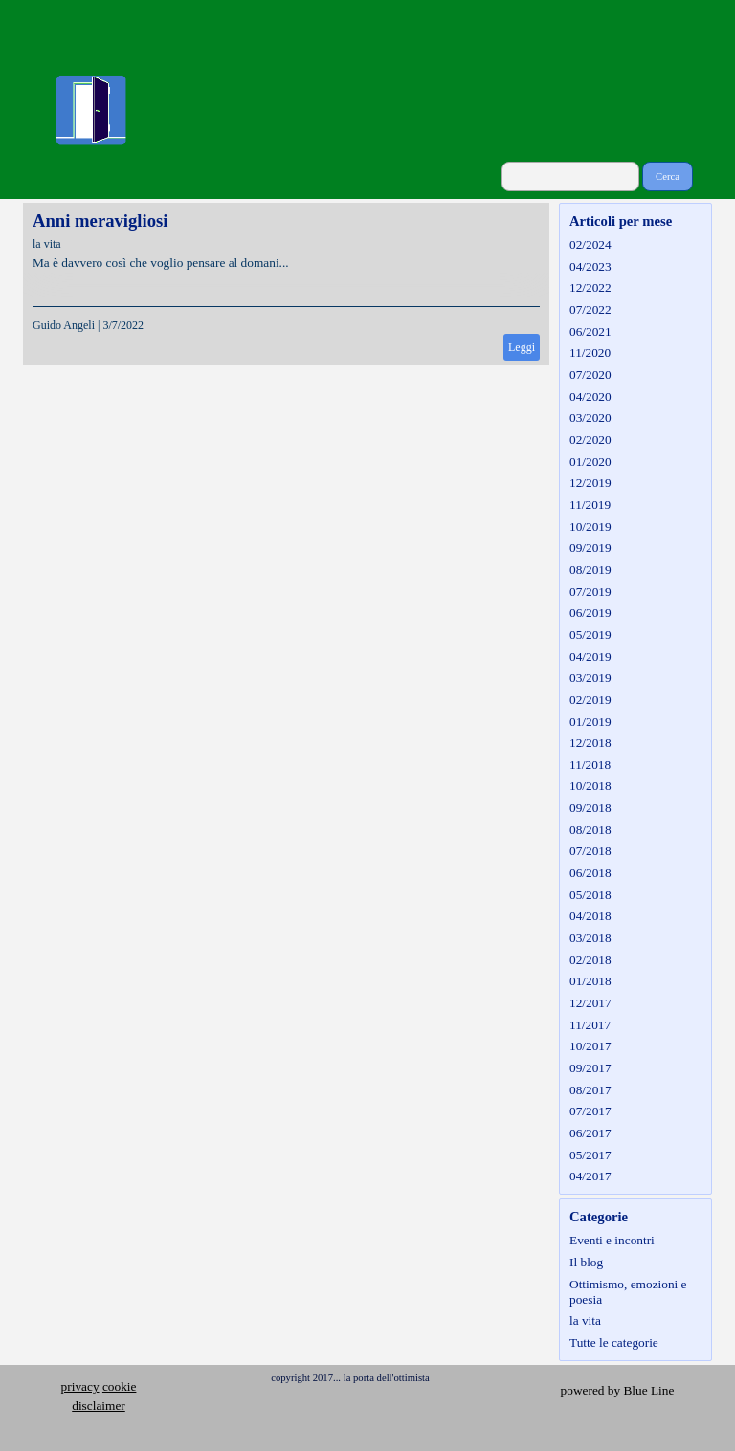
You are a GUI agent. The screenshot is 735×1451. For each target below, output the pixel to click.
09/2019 (590, 547)
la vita (47, 244)
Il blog (586, 1262)
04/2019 (590, 656)
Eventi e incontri (612, 1240)
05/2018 (590, 895)
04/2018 (590, 916)
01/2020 (590, 461)
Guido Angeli (64, 325)
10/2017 (590, 1046)
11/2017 (590, 1025)
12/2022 (590, 287)
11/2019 (590, 504)
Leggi (521, 347)
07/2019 (590, 591)
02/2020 (590, 439)
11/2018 (590, 765)
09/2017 (590, 1068)
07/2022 (590, 309)
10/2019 (590, 526)
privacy (80, 1386)
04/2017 (590, 1176)
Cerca (667, 176)
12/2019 (590, 482)
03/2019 (590, 678)
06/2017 (590, 1133)
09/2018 (590, 808)
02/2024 (590, 244)
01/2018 (590, 981)
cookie (119, 1386)
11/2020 (590, 352)
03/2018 (590, 938)
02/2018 (590, 960)
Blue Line (648, 1390)
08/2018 (590, 830)
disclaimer (98, 1405)
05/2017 (590, 1155)
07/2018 (590, 851)
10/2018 (590, 786)
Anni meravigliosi (100, 220)
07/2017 (590, 1111)
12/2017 (590, 1003)
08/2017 (590, 1090)
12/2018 (590, 743)
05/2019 (590, 634)
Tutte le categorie (613, 1342)
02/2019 (590, 700)
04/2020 (590, 396)
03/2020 (590, 417)
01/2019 (590, 722)
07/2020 (590, 374)
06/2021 (590, 331)
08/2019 (590, 569)
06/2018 (590, 873)
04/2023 (590, 266)
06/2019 (590, 612)
